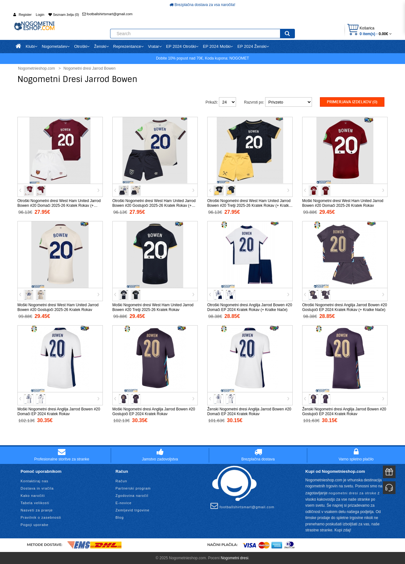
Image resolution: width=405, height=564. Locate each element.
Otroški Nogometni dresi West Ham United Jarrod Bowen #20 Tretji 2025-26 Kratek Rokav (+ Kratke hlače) (249, 205)
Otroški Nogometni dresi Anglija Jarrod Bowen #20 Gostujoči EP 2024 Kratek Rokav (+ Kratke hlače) (344, 306)
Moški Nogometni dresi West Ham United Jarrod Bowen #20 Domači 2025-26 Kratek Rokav (342, 202)
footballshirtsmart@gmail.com (107, 14)
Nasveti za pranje (37, 509)
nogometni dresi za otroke (352, 492)
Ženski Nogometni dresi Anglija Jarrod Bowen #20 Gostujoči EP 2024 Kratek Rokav (344, 410)
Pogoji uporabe (34, 524)
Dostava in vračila (37, 488)
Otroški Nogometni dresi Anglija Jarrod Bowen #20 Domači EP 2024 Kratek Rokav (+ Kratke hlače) (249, 306)
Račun (121, 480)
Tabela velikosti (35, 502)
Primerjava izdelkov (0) (352, 102)
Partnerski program (133, 488)
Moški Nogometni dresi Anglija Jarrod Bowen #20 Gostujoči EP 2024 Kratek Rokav (153, 410)
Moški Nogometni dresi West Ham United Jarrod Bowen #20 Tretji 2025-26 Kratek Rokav (153, 306)
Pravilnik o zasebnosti (41, 517)
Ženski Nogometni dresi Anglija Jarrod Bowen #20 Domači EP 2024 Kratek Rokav (249, 410)
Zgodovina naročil (131, 495)
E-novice (123, 502)
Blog (119, 517)
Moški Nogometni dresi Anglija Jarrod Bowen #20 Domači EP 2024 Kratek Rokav (58, 410)
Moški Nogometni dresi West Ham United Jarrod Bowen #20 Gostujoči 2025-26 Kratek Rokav (58, 306)
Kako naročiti (33, 495)
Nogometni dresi (234, 557)
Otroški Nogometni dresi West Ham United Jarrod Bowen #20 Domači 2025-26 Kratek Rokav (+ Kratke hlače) (59, 205)
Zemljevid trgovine (132, 509)
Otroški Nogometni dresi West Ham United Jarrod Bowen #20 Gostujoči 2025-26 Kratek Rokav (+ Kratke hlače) (154, 205)
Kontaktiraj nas (34, 480)
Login (40, 14)
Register (25, 14)
